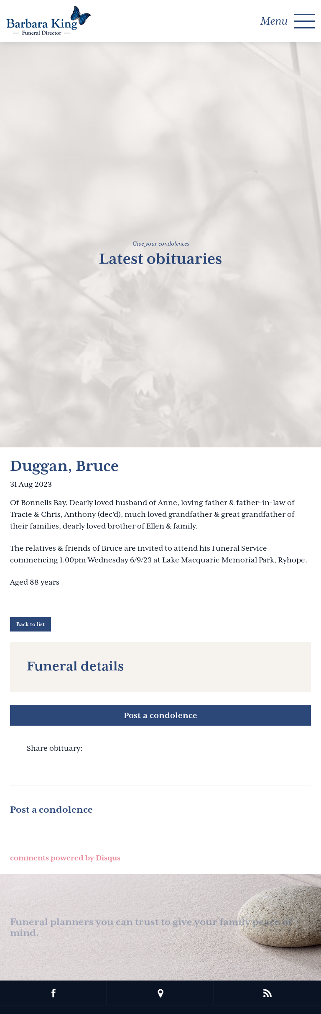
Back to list (30, 624)
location (160, 993)
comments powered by (65, 858)
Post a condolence (160, 715)
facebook (53, 993)
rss (267, 993)
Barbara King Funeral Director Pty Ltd (48, 20)
